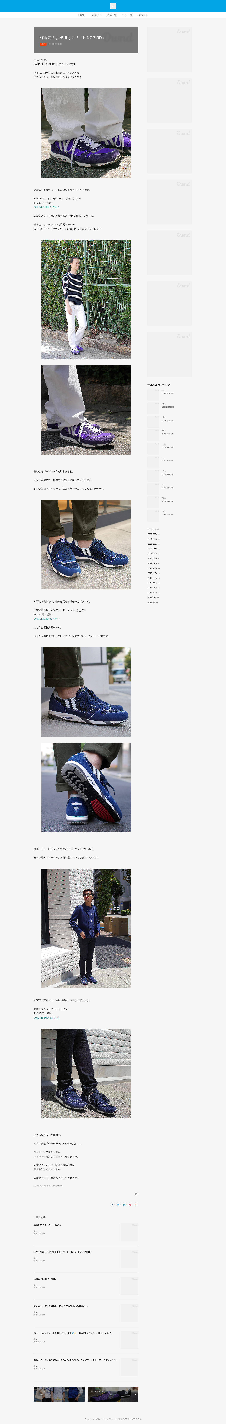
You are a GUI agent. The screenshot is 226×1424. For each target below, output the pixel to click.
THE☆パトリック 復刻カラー (174, 458)
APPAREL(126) (57, 1186)
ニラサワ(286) (46, 1186)
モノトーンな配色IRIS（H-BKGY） (176, 511)
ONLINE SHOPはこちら (47, 207)
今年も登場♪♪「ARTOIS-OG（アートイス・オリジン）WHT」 (63, 1252)
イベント (143, 15)
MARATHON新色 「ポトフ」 (174, 431)
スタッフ (96, 15)
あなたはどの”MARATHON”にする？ (177, 444)
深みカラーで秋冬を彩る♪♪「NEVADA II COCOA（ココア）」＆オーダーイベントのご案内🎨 (78, 1360)
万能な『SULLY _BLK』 (45, 1279)
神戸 (43, 44)
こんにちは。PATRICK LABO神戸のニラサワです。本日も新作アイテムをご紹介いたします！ (71, 1339)
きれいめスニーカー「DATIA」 (48, 1225)
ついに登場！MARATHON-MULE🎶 (176, 484)
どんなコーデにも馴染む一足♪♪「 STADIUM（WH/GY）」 (61, 1306)
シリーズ (127, 15)
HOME (82, 15)
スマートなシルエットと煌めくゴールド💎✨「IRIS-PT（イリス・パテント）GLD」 (74, 1333)
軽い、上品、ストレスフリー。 (174, 498)
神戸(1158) (37, 1186)
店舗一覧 (112, 15)
